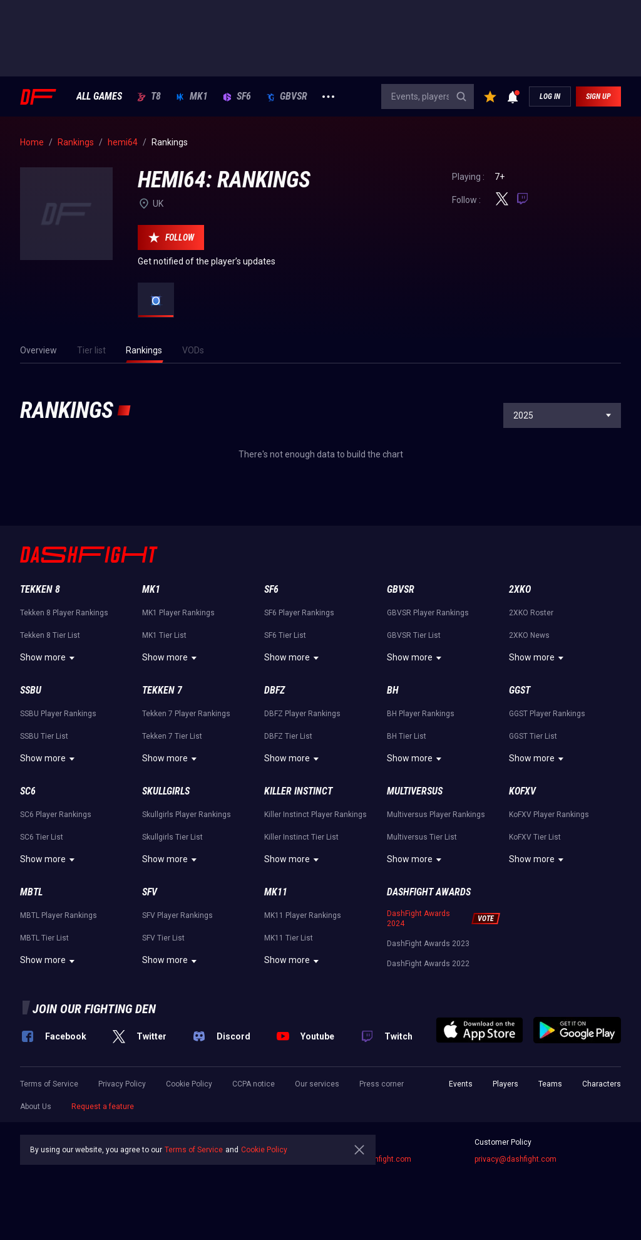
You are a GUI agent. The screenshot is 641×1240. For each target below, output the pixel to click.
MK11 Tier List (288, 938)
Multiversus (415, 791)
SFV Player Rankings (177, 915)
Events (461, 1084)
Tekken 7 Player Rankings (186, 713)
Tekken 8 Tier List (50, 635)
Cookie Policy (189, 1084)
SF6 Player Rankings (299, 612)
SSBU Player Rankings (58, 713)
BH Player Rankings (420, 713)
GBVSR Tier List (414, 635)
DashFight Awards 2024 (418, 918)
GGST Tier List (533, 736)
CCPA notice (253, 1084)
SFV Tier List (163, 938)
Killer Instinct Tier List (301, 837)
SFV (149, 892)
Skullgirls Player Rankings (186, 814)
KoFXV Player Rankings (549, 814)
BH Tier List (406, 736)
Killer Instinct (298, 791)
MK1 (192, 96)
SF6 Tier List (285, 635)
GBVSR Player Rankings (428, 612)
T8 (149, 96)
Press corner (381, 1084)
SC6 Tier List (41, 837)
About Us (35, 1106)
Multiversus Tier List (422, 837)
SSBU (30, 690)
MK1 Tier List (164, 635)
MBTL (31, 892)
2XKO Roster (531, 612)
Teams (550, 1084)
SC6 (28, 791)
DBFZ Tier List (288, 736)
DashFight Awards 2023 (428, 943)
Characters (601, 1084)
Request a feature (102, 1106)
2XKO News (529, 635)
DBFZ (274, 690)
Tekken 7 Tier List (172, 736)
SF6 (237, 96)
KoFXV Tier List (535, 837)
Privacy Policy (122, 1084)
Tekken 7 (162, 690)
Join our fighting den (94, 1008)
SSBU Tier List (44, 736)
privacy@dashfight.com (515, 1159)
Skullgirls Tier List (172, 837)
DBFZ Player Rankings (302, 713)
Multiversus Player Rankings (436, 814)
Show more (49, 658)
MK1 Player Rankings (178, 612)
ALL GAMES (99, 96)
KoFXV (522, 791)
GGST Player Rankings (547, 713)
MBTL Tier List (44, 938)
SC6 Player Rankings (55, 814)
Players (505, 1084)
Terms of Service (49, 1084)
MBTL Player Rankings (58, 915)
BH (393, 690)
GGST (519, 690)
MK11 (275, 892)
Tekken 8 (40, 589)
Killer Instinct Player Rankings (315, 814)
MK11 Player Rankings (302, 915)
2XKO (520, 589)
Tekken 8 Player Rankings (64, 612)
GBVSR (286, 96)
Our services (317, 1084)
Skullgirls (166, 791)
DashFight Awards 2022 (428, 963)
